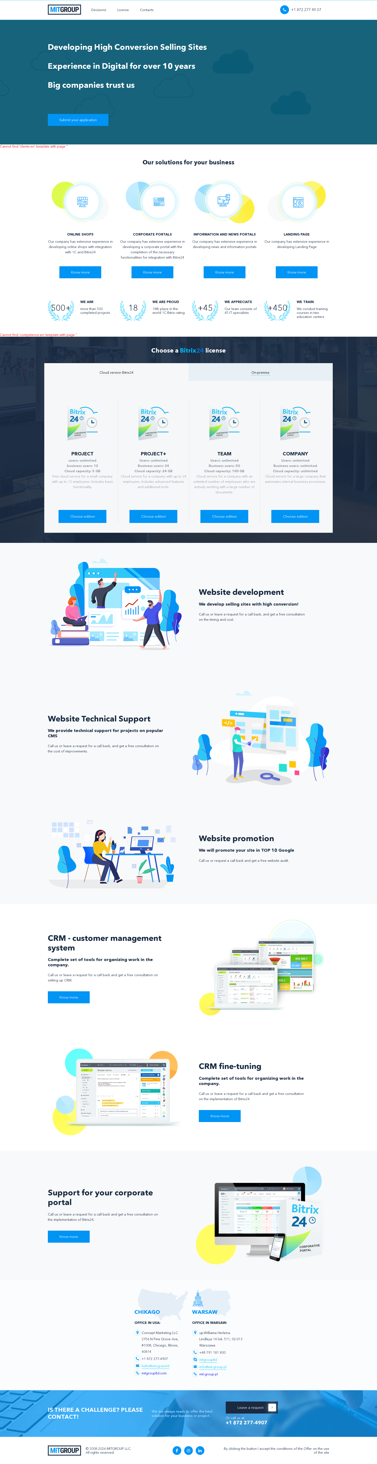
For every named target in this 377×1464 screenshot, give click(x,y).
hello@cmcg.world (155, 1366)
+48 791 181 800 (212, 1352)
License (123, 10)
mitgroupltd (208, 1359)
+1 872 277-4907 (155, 1358)
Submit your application (78, 120)
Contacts (147, 10)
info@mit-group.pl (212, 1367)
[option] (82, 460)
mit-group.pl (208, 1374)
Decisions (98, 10)
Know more (80, 272)
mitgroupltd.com (154, 1373)
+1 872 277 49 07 (300, 9)
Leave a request (256, 1407)
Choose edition (82, 516)
